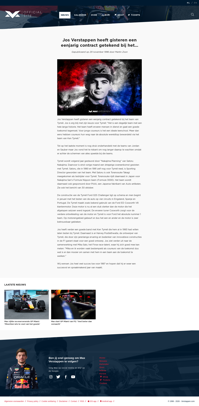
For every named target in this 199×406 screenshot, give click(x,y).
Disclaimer (63, 401)
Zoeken (192, 14)
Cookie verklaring (48, 401)
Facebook (66, 377)
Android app (106, 401)
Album (106, 15)
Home (102, 358)
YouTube (73, 377)
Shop (119, 15)
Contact (74, 401)
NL (188, 3)
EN (195, 3)
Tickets (134, 15)
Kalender (80, 15)
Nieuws (65, 15)
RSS (82, 401)
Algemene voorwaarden (14, 401)
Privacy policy (32, 401)
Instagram (51, 377)
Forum (103, 374)
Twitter (58, 377)
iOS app (91, 401)
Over (94, 15)
